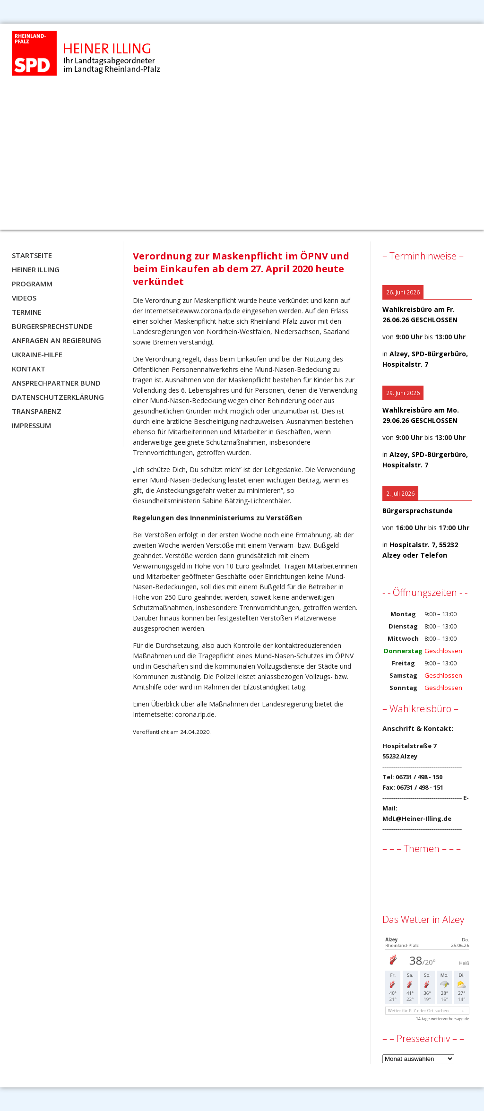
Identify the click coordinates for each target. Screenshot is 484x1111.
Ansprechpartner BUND (56, 383)
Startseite (32, 255)
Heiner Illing (36, 269)
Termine (27, 312)
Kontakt (28, 368)
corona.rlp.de (195, 714)
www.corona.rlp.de (211, 310)
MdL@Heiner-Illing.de (416, 818)
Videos (24, 297)
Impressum (31, 425)
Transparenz (36, 411)
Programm (32, 283)
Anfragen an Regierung (56, 340)
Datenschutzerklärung (58, 397)
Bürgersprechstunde (52, 326)
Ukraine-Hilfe (37, 354)
